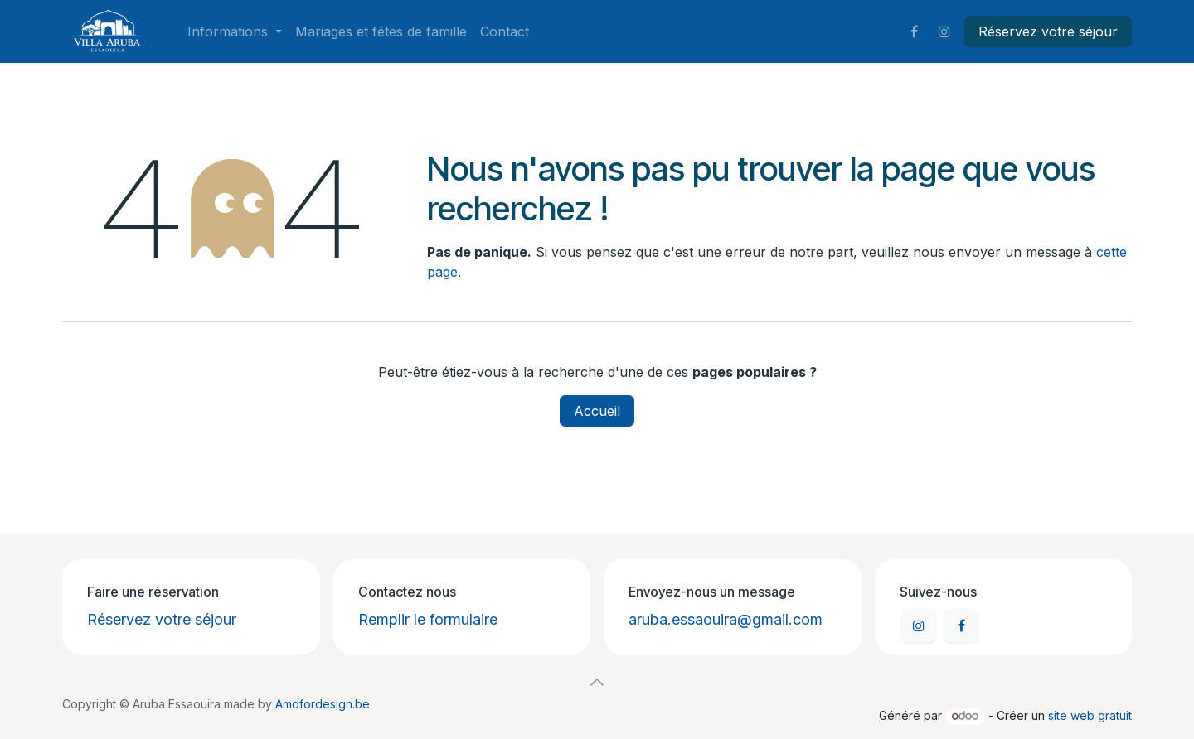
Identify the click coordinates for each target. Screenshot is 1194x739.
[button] (597, 682)
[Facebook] (913, 31)
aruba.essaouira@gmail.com (726, 619)
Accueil (597, 411)
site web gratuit (1090, 715)
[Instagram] (944, 31)
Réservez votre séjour (1048, 31)
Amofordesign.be (322, 704)
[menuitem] (235, 31)
